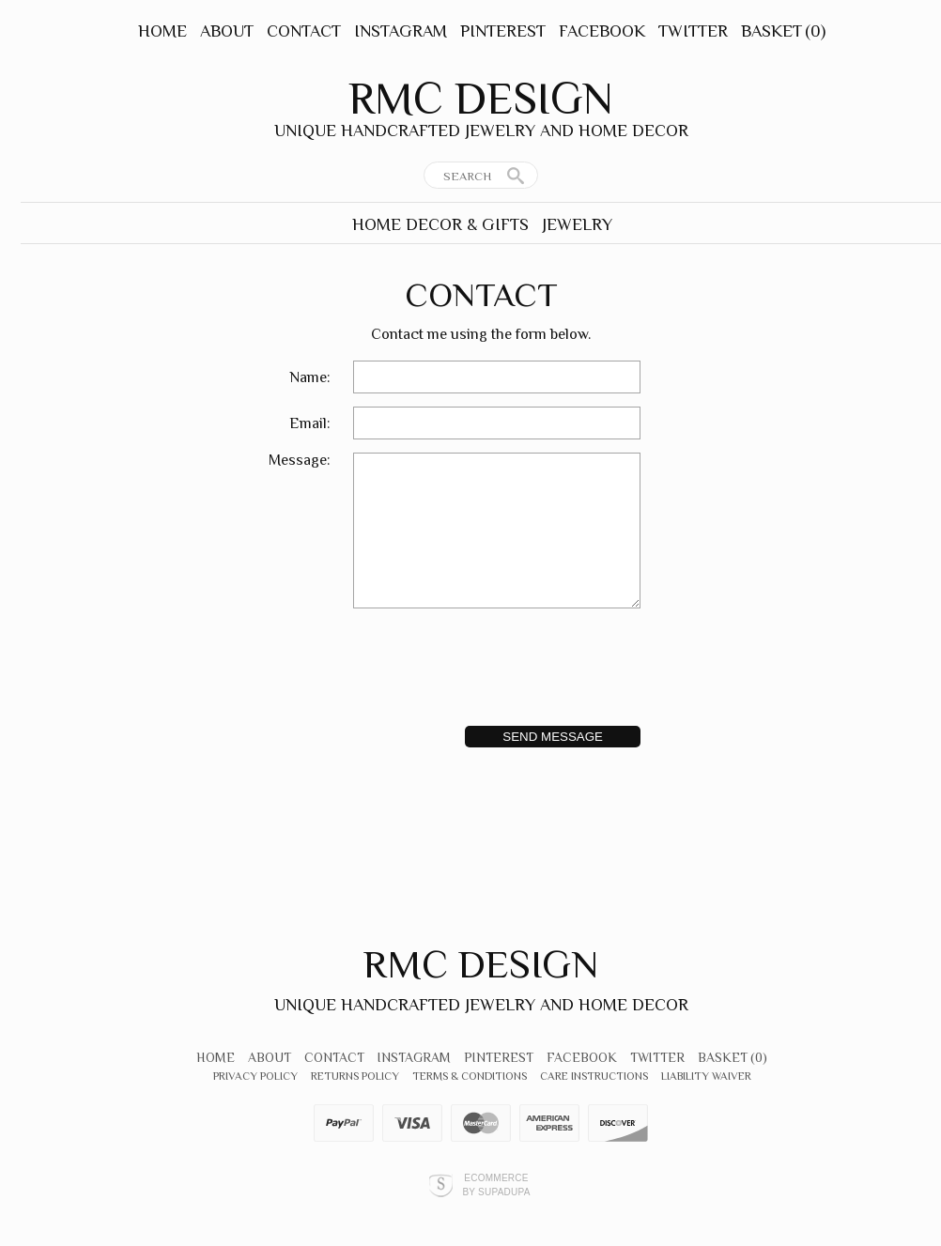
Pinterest (503, 31)
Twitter (693, 31)
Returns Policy (355, 1076)
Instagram (400, 31)
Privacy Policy (255, 1076)
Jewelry (577, 224)
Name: (311, 377)
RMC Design (480, 98)
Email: (311, 423)
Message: (301, 460)
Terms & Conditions (469, 1076)
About (227, 31)
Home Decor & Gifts (440, 224)
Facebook (602, 31)
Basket (783, 31)
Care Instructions (594, 1076)
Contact (304, 31)
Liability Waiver (706, 1076)
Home (162, 31)
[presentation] (351, 658)
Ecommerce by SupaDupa (496, 1184)
